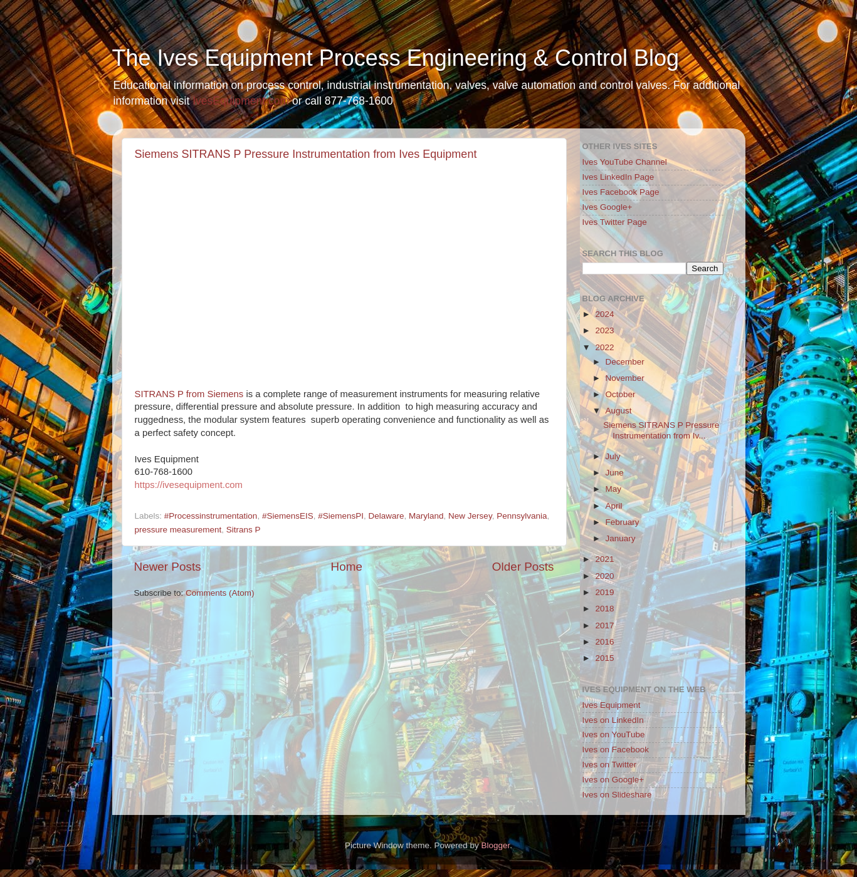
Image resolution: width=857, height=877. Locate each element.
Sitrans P (243, 529)
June (615, 472)
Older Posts (523, 566)
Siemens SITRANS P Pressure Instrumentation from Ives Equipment (306, 154)
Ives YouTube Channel (624, 162)
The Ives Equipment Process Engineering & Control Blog (395, 58)
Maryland (426, 516)
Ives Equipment (611, 705)
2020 (604, 576)
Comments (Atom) (220, 593)
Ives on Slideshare (617, 794)
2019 (604, 592)
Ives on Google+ (613, 779)
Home (346, 566)
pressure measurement (178, 529)
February (622, 522)
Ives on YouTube (613, 734)
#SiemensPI (341, 516)
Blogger (495, 845)
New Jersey (470, 516)
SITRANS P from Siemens (189, 394)
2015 (604, 658)
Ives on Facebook (615, 749)
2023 (604, 330)
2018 (604, 608)
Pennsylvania (522, 516)
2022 (604, 347)
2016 (604, 641)
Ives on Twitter (609, 764)
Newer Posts (167, 566)
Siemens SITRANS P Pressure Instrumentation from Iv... (661, 430)
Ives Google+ (607, 207)
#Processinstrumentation (211, 516)
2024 (604, 314)
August (619, 410)
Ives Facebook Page (621, 192)
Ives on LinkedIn (613, 720)
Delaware (386, 516)
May (614, 489)
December (625, 361)
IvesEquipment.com (240, 101)
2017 (604, 625)
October (621, 394)
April (614, 506)
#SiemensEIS (287, 516)
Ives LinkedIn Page (618, 177)
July (613, 456)
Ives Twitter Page (614, 222)
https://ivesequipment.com (189, 485)
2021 (604, 559)
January (621, 538)
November (625, 378)
